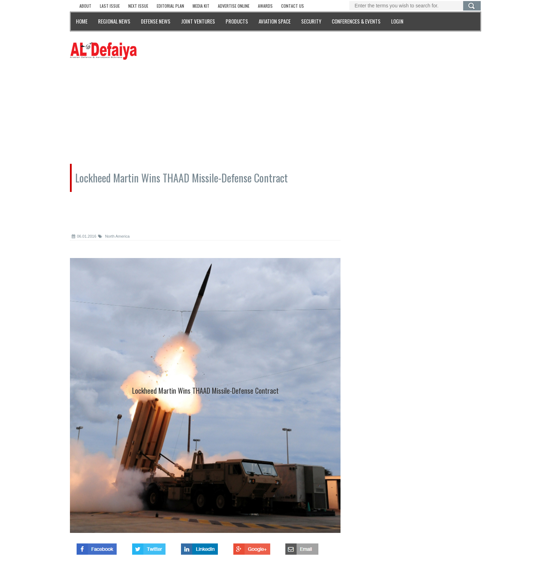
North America (114, 236)
